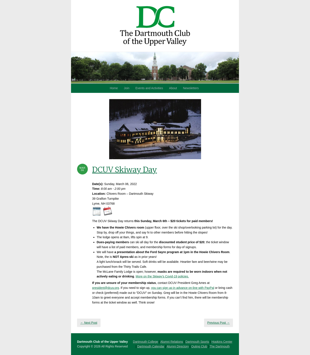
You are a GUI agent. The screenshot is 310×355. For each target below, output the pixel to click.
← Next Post (88, 322)
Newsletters (191, 88)
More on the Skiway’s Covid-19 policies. (162, 276)
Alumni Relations (171, 341)
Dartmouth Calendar (150, 346)
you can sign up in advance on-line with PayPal (182, 288)
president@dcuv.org (105, 288)
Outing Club (199, 346)
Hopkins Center (222, 341)
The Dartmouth (219, 346)
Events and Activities (149, 88)
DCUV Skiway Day (124, 169)
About (173, 88)
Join (126, 88)
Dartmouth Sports (197, 341)
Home (114, 88)
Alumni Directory (178, 346)
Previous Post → (218, 322)
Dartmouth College (145, 341)
